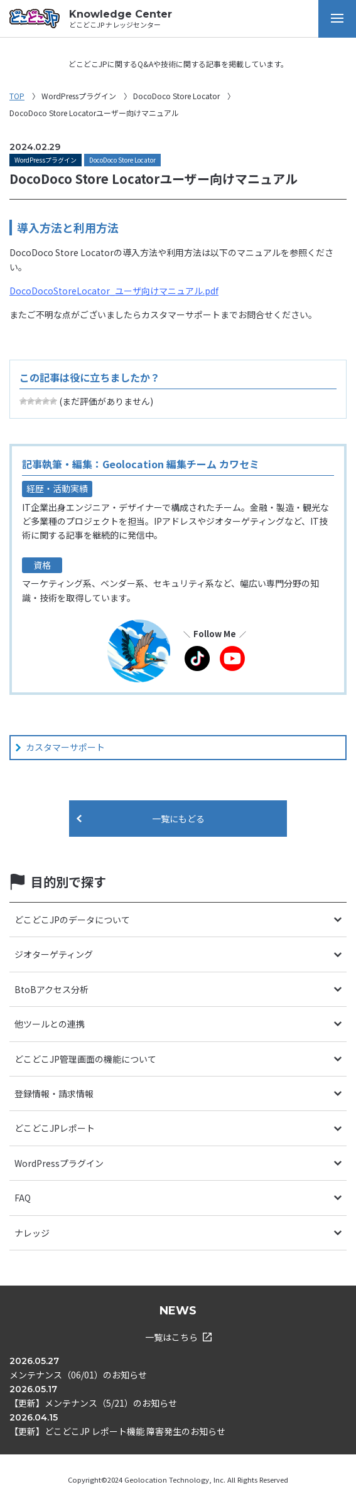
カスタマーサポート (65, 747)
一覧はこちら (178, 1337)
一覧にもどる (178, 818)
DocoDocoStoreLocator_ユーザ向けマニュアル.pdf (113, 290)
